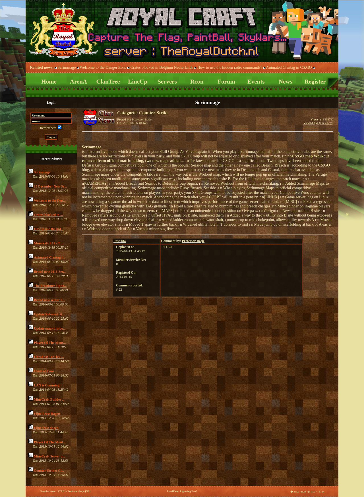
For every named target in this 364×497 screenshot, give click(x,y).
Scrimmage (67, 67)
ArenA (78, 81)
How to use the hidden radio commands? (229, 67)
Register (315, 81)
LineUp (137, 81)
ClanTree (108, 81)
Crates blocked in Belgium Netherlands (162, 67)
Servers (167, 81)
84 (119, 241)
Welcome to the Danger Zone (103, 67)
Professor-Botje (193, 241)
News (285, 81)
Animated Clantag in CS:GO (289, 67)
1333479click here (318, 121)
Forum (226, 81)
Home (49, 81)
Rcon (197, 81)
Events (256, 81)
